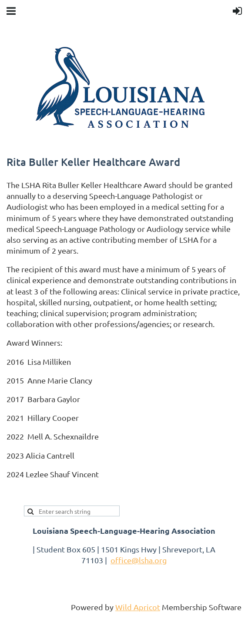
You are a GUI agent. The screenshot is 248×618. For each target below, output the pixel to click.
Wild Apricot (137, 606)
